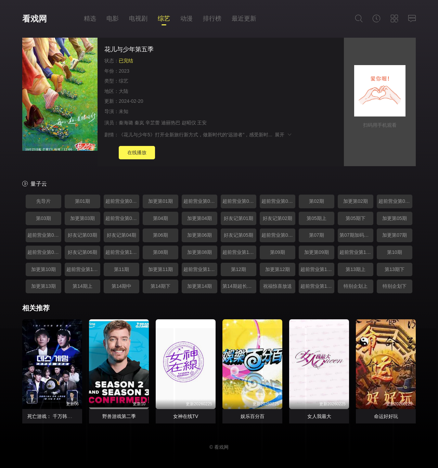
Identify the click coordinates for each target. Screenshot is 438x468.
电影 (112, 18)
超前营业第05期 (395, 201)
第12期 (238, 269)
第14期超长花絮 (239, 286)
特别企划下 (395, 286)
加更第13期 (43, 286)
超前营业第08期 (278, 235)
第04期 (160, 218)
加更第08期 (199, 252)
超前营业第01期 (122, 201)
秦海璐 (126, 122)
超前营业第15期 (317, 269)
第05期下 (355, 218)
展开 (283, 134)
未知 (123, 111)
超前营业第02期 (200, 201)
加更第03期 (82, 218)
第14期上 (82, 286)
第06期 (160, 235)
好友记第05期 (238, 235)
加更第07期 (394, 235)
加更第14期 (199, 286)
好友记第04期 (121, 235)
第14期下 (160, 286)
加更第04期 (199, 218)
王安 (202, 122)
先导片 (43, 201)
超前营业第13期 (83, 269)
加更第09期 (316, 252)
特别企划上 (356, 286)
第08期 (160, 252)
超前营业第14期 (200, 269)
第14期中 (121, 286)
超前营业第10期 (122, 252)
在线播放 (136, 152)
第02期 (316, 201)
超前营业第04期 (278, 201)
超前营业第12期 (356, 252)
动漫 (186, 18)
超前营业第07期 (44, 235)
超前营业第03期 (239, 201)
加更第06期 (199, 235)
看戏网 (34, 18)
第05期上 (316, 218)
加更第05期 (394, 218)
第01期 (82, 201)
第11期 (121, 269)
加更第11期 (160, 269)
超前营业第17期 (317, 286)
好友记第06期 (82, 252)
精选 (90, 18)
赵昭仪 (189, 122)
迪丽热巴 (170, 122)
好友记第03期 (82, 235)
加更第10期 (43, 269)
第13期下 (394, 269)
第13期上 (355, 269)
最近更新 (244, 18)
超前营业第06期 (122, 218)
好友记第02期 (277, 218)
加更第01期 (160, 201)
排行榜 (212, 18)
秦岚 (139, 122)
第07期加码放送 (356, 235)
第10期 (394, 252)
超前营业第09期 (44, 252)
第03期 (43, 218)
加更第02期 (355, 201)
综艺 (164, 18)
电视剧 (138, 18)
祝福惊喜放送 (277, 286)
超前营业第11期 (239, 252)
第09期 (277, 252)
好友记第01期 (238, 218)
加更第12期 (277, 269)
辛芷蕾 (152, 122)
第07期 (316, 235)
